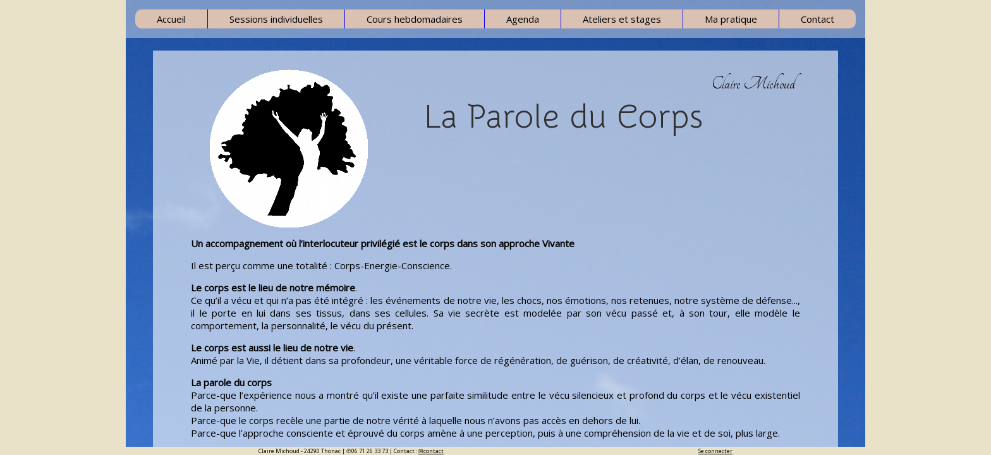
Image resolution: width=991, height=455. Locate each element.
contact (433, 451)
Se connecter (715, 451)
